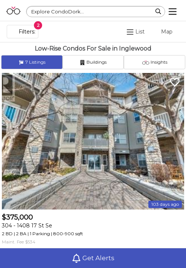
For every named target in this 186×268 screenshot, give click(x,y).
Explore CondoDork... (57, 12)
